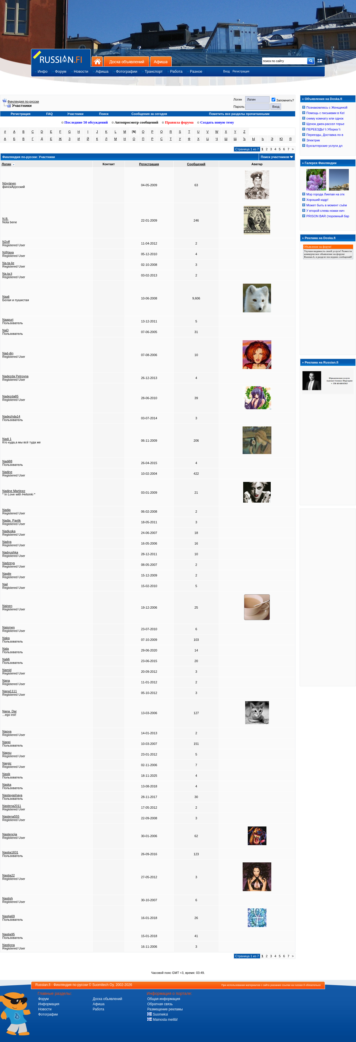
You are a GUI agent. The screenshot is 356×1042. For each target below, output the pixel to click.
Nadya (6, 541)
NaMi (6, 659)
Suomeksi (157, 1014)
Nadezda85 (10, 396)
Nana (6, 680)
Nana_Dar (9, 711)
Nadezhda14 (11, 416)
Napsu (6, 752)
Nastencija (9, 834)
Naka (6, 638)
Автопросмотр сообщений (135, 122)
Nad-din (7, 353)
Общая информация (163, 999)
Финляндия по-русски (23, 101)
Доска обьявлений (107, 999)
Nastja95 (8, 934)
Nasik (6, 774)
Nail (5, 584)
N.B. (5, 218)
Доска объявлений (126, 61)
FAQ (49, 114)
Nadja (6, 510)
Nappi (6, 742)
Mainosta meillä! (162, 1020)
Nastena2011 (11, 806)
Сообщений (196, 164)
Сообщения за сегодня (149, 114)
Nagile (6, 573)
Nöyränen (9, 183)
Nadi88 (7, 461)
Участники (75, 114)
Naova (6, 731)
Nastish (7, 898)
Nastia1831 (10, 852)
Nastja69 (8, 916)
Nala (5, 648)
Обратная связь (160, 1004)
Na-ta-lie (8, 263)
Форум (43, 999)
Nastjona (8, 945)
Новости (44, 1009)
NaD (5, 330)
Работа (98, 1009)
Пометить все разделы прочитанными (239, 114)
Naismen (8, 627)
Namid (6, 670)
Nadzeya (8, 563)
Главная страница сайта (61, 57)
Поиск (104, 114)
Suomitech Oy (103, 985)
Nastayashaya (12, 795)
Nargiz (6, 763)
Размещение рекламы (165, 1009)
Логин (6, 164)
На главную (97, 61)
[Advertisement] (328, 597)
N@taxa (8, 252)
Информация (48, 1004)
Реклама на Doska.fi (320, 238)
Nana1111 (9, 691)
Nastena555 (10, 816)
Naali (5, 296)
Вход (226, 71)
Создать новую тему (215, 122)
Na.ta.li (7, 273)
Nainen (7, 605)
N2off (6, 241)
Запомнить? (283, 100)
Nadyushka (10, 552)
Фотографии (48, 1014)
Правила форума (178, 122)
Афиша (161, 61)
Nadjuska (9, 531)
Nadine (7, 472)
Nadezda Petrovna (15, 376)
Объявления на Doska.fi (323, 99)
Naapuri (7, 319)
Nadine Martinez (13, 491)
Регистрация (241, 71)
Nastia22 (8, 875)
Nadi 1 (6, 439)
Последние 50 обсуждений (84, 122)
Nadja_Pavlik (11, 520)
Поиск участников (275, 157)
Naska (6, 784)
